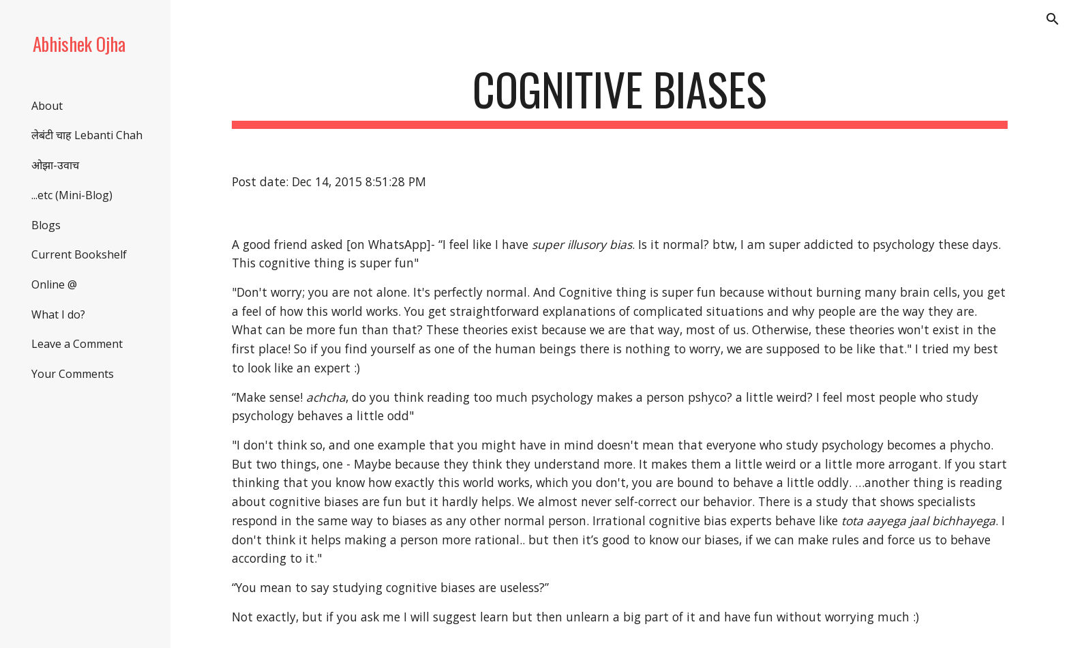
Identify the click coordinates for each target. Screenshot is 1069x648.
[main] (619, 95)
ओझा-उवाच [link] (55, 165)
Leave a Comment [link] (77, 343)
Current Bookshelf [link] (79, 254)
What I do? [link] (58, 314)
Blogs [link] (46, 225)
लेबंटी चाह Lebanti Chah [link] (86, 135)
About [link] (47, 105)
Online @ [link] (54, 284)
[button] (1052, 19)
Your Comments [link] (72, 373)
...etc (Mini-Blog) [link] (71, 195)
